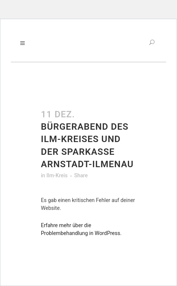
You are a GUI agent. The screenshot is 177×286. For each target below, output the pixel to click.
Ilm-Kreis (57, 175)
